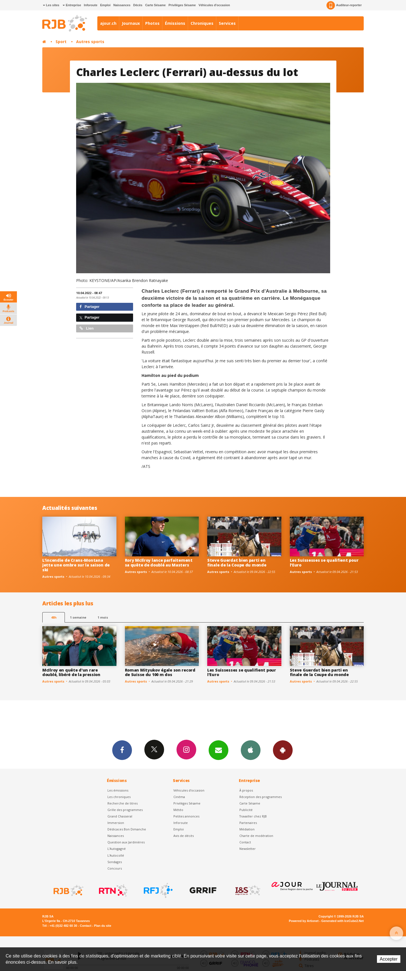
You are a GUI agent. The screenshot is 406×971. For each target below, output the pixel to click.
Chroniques (202, 23)
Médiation (247, 829)
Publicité (246, 810)
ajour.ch (108, 23)
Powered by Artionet (304, 921)
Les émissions (117, 790)
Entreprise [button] (72, 5)
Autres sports (90, 41)
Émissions (175, 23)
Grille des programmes (125, 810)
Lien (87, 328)
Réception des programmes (260, 797)
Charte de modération (256, 835)
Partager (90, 307)
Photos (152, 23)
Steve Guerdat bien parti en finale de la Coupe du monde (236, 562)
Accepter (389, 959)
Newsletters (218, 749)
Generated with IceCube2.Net (342, 921)
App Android (283, 749)
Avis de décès (183, 835)
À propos (246, 790)
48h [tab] (53, 617)
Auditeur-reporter (344, 5)
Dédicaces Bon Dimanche (126, 829)
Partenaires (248, 823)
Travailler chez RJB (253, 816)
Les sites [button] (51, 5)
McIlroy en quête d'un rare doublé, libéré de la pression (71, 672)
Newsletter (247, 848)
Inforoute (91, 5)
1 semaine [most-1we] (78, 617)
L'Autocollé (115, 855)
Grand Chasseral (119, 816)
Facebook (122, 749)
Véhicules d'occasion (214, 5)
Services (227, 23)
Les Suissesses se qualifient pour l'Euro (324, 562)
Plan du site (102, 925)
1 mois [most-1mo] (103, 617)
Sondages (114, 862)
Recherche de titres (122, 803)
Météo (178, 810)
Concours (114, 868)
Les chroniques (119, 797)
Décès (137, 5)
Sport (61, 41)
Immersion (115, 823)
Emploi (105, 5)
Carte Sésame (155, 5)
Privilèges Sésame (182, 5)
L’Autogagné (116, 848)
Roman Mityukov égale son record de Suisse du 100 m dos (160, 672)
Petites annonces (186, 816)
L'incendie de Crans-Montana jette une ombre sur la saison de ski (76, 564)
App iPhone (251, 749)
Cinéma (179, 797)
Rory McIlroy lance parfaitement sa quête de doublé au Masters (159, 562)
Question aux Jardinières (126, 842)
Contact (245, 842)
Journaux (131, 23)
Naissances (122, 5)
